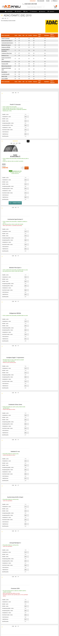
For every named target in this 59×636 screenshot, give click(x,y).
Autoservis (50, 12)
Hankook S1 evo (5, 55)
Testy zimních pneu (25, 599)
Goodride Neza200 (5, 74)
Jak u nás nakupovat (44, 607)
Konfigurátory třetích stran (8, 606)
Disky (25, 12)
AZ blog (3, 598)
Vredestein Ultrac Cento (7, 53)
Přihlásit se (54, 1)
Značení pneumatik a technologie (9, 603)
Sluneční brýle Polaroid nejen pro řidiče (10, 607)
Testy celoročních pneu (26, 601)
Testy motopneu (24, 603)
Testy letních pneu (25, 598)
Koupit (26, 147)
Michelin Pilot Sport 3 (6, 45)
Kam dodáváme (43, 612)
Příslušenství (33, 11)
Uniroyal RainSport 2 (6, 61)
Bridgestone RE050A (6, 47)
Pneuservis (41, 12)
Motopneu (17, 12)
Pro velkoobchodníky (44, 603)
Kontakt (47, 0)
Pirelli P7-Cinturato (6, 38)
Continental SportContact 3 (7, 42)
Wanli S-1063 (4, 76)
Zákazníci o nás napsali (45, 610)
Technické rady (5, 601)
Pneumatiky (8, 12)
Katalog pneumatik (6, 599)
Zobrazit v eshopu (43, 147)
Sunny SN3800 (5, 78)
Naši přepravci (43, 606)
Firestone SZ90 (5, 63)
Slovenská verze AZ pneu (45, 609)
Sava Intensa (4, 72)
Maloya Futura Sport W (6, 66)
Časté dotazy (43, 601)
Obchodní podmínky (44, 599)
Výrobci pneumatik (6, 604)
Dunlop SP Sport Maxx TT (7, 40)
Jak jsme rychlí (43, 604)
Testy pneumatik (40, 0)
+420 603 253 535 (30, 4)
